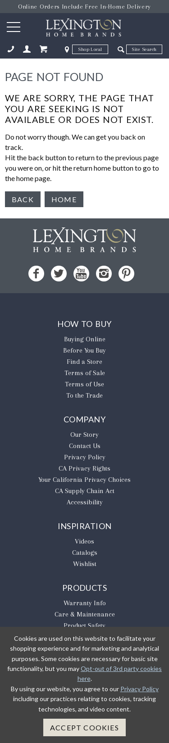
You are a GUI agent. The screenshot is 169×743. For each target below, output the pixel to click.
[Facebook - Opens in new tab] (36, 273)
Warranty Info (85, 603)
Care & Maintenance (85, 614)
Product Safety (84, 625)
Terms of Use (84, 384)
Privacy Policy (84, 457)
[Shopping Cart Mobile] (43, 49)
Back (23, 199)
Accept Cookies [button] (84, 727)
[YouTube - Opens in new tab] (81, 273)
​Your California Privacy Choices (84, 480)
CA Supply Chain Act (84, 491)
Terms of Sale (84, 373)
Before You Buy (84, 350)
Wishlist (84, 564)
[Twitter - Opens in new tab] (59, 273)
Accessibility (85, 502)
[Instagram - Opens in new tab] (104, 273)
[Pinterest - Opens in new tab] (126, 273)
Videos (84, 541)
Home (64, 199)
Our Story (84, 434)
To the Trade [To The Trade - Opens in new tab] (84, 395)
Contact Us (84, 446)
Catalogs (84, 552)
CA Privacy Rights (84, 468)
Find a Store (84, 362)
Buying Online (84, 339)
